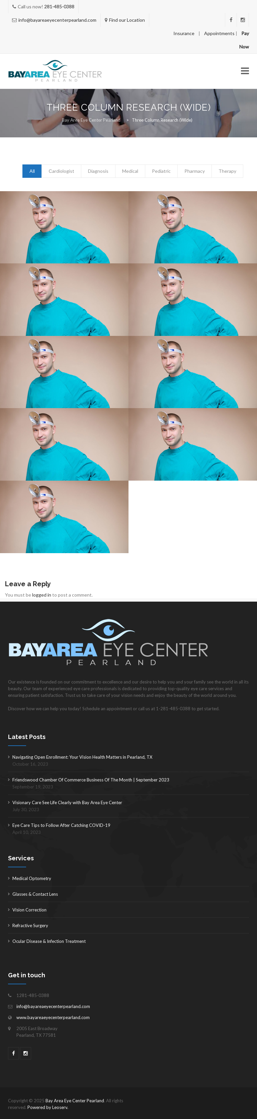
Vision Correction (29, 909)
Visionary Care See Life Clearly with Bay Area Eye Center (67, 802)
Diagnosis (98, 171)
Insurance (183, 33)
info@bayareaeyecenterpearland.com (57, 20)
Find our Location (127, 20)
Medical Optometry (31, 878)
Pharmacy (194, 171)
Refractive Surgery (30, 925)
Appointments (219, 33)
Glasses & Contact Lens (35, 894)
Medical (130, 171)
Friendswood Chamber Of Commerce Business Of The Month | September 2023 (90, 779)
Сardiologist (61, 171)
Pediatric (161, 171)
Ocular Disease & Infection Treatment (49, 941)
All (32, 171)
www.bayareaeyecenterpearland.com (53, 1017)
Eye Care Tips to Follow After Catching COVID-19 (61, 825)
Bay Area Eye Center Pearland (75, 1100)
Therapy (227, 171)
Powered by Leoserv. (47, 1107)
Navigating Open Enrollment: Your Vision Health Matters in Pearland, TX (82, 757)
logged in (41, 595)
